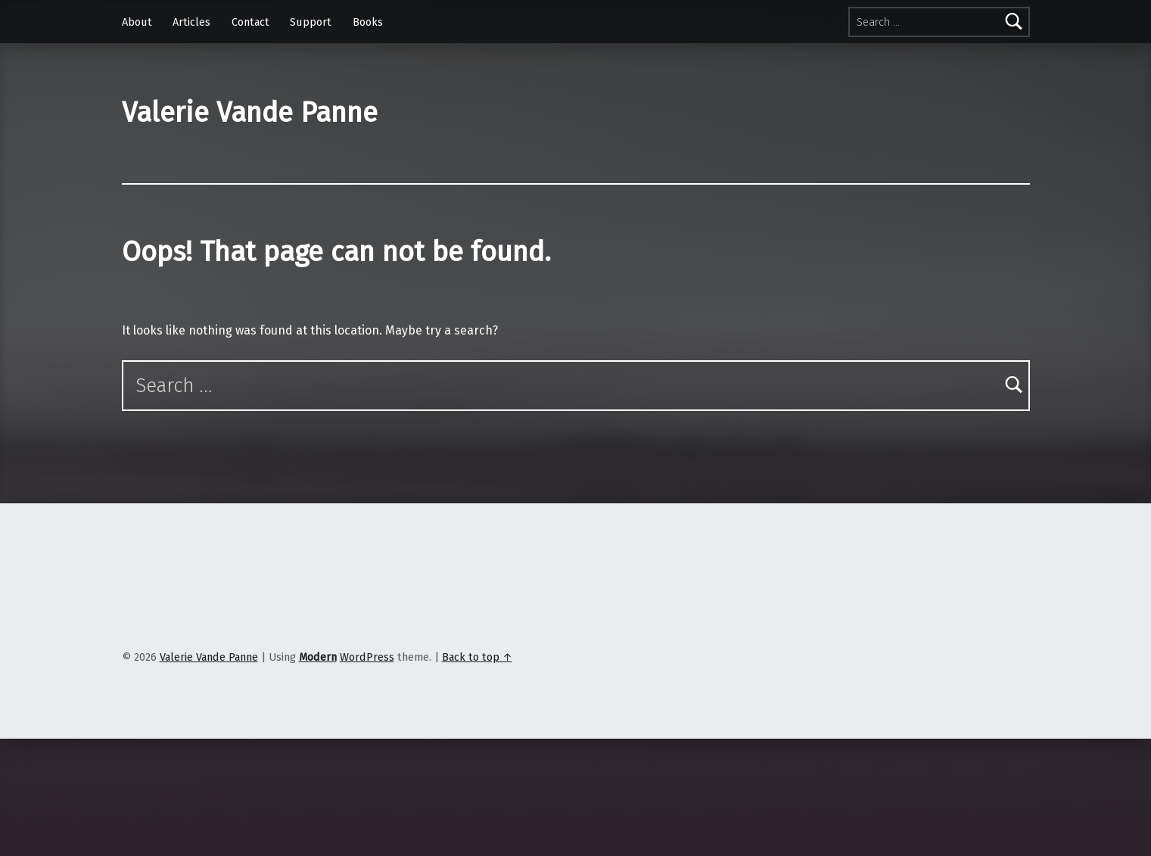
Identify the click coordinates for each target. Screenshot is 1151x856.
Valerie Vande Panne (250, 112)
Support (310, 22)
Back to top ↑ (477, 657)
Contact (250, 22)
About (137, 22)
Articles (191, 22)
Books (368, 22)
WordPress (367, 657)
